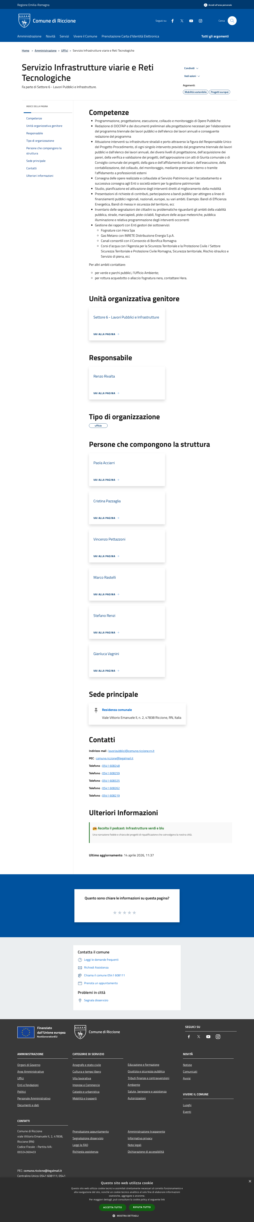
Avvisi (187, 1078)
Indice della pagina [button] (37, 106)
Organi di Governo (28, 1065)
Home (25, 50)
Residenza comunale (117, 709)
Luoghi (187, 1105)
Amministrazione (46, 50)
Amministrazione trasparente (146, 1131)
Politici (21, 1091)
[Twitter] (180, 20)
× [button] (249, 1181)
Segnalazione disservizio (88, 1138)
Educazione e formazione (143, 1064)
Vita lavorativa (82, 1078)
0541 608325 (111, 780)
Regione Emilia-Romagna (33, 5)
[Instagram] (199, 20)
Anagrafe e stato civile (87, 1065)
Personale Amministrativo (33, 1098)
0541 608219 (111, 795)
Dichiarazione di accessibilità (146, 1151)
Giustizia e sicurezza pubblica (146, 1071)
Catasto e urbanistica (86, 1091)
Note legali (134, 1145)
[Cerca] (232, 20)
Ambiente (134, 1084)
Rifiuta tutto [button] (142, 1207)
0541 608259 (111, 773)
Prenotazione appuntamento (91, 1131)
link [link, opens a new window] (163, 1199)
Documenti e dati (28, 1105)
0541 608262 (111, 788)
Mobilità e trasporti (85, 1098)
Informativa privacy (140, 1138)
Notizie (187, 1065)
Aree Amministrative (30, 1071)
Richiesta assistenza (85, 1151)
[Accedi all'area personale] (218, 5)
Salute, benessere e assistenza (147, 1091)
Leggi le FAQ (80, 1145)
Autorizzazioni (137, 1098)
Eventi (187, 1112)
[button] (127, 1216)
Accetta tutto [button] (112, 1207)
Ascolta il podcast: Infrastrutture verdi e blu (131, 828)
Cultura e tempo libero (87, 1071)
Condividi (192, 68)
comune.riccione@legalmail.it (114, 758)
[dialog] (127, 1199)
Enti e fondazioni (28, 1085)
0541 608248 (111, 765)
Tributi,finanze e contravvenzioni (148, 1078)
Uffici (64, 50)
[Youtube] (189, 20)
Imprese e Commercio (86, 1085)
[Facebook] (171, 20)
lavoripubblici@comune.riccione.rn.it (131, 751)
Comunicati (190, 1071)
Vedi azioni (192, 76)
